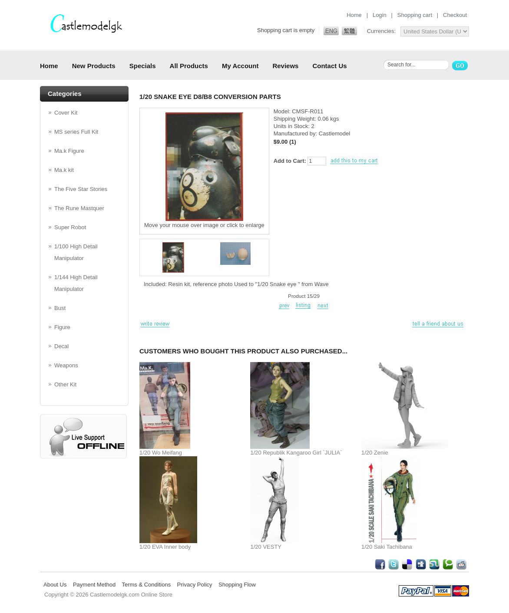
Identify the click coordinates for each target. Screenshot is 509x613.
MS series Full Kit (76, 132)
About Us (54, 584)
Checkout (455, 15)
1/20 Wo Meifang (160, 452)
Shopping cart (414, 15)
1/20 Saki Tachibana (386, 547)
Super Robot (70, 227)
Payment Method (94, 584)
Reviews (285, 65)
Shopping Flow (237, 584)
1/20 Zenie (374, 452)
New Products (94, 65)
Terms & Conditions (146, 584)
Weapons (66, 365)
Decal (61, 346)
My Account (240, 65)
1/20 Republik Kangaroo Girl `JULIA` (296, 452)
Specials (142, 65)
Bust (60, 308)
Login (380, 15)
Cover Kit (65, 112)
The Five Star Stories (80, 189)
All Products (189, 65)
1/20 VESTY (265, 547)
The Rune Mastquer (79, 208)
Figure (62, 327)
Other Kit (65, 384)
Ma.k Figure (69, 151)
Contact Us (329, 65)
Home (354, 15)
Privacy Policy (194, 584)
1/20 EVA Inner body (165, 547)
